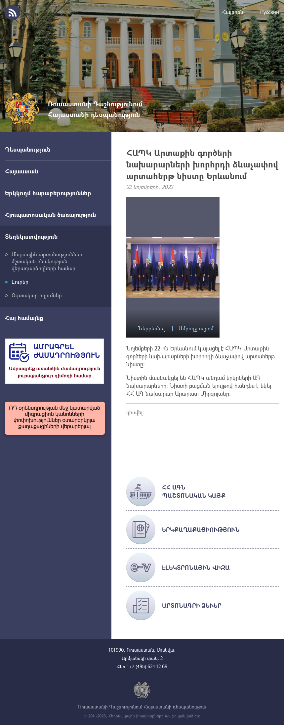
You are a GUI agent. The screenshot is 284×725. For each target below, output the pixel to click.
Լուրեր (20, 281)
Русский (269, 11)
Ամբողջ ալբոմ (196, 328)
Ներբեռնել (151, 328)
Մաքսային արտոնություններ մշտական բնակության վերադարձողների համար (47, 261)
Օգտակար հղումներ (37, 295)
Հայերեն (232, 11)
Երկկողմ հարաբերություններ (48, 193)
